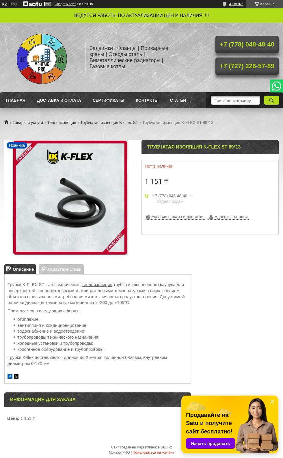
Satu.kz (166, 447)
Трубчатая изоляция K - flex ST (109, 122)
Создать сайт (65, 4)
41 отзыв (236, 4)
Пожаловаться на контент (153, 452)
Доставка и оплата (59, 100)
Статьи (178, 100)
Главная (15, 100)
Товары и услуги (27, 122)
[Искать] (271, 100)
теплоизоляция (97, 284)
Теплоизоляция (61, 122)
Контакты (147, 100)
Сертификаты (108, 100)
